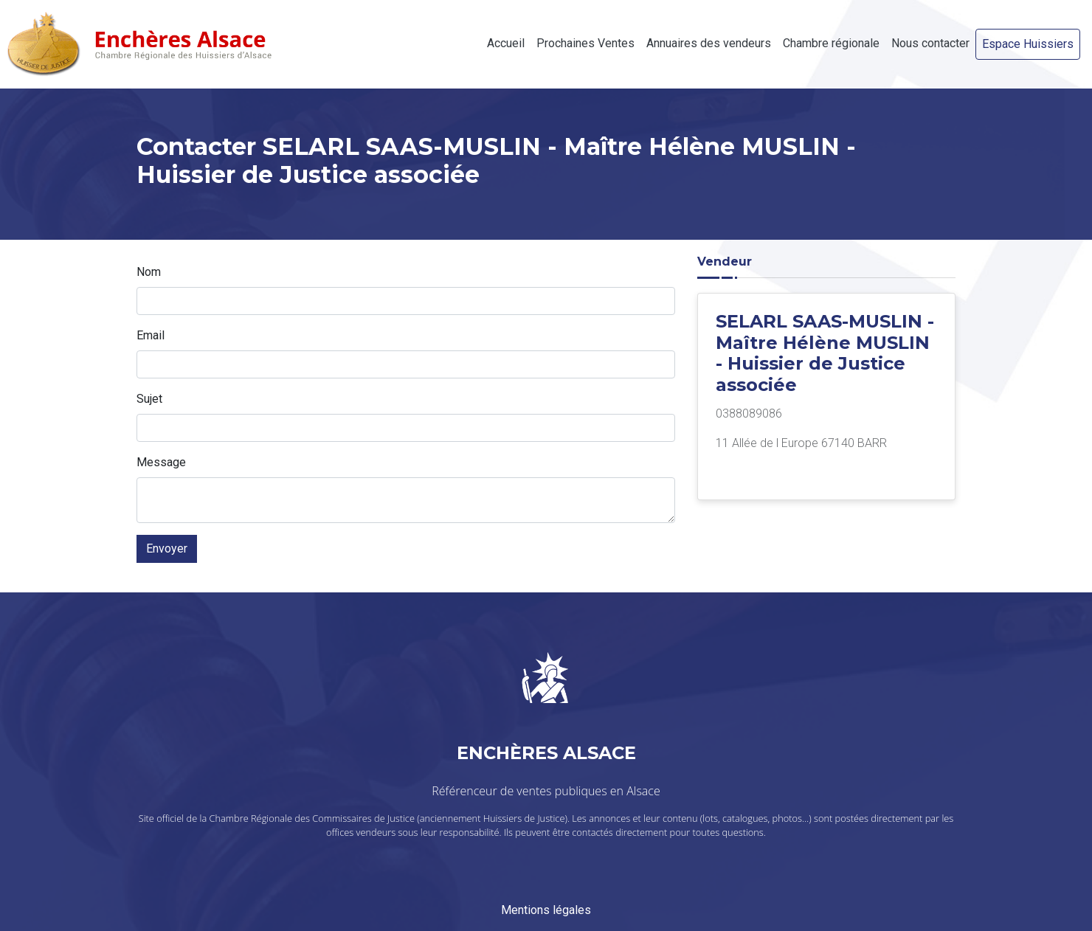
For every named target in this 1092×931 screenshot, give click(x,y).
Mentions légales (546, 910)
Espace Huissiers (1028, 44)
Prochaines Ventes (585, 43)
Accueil (506, 43)
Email (150, 335)
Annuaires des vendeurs (708, 43)
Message (161, 462)
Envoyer (166, 548)
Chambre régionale (831, 43)
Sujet (149, 399)
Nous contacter (930, 43)
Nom (148, 272)
